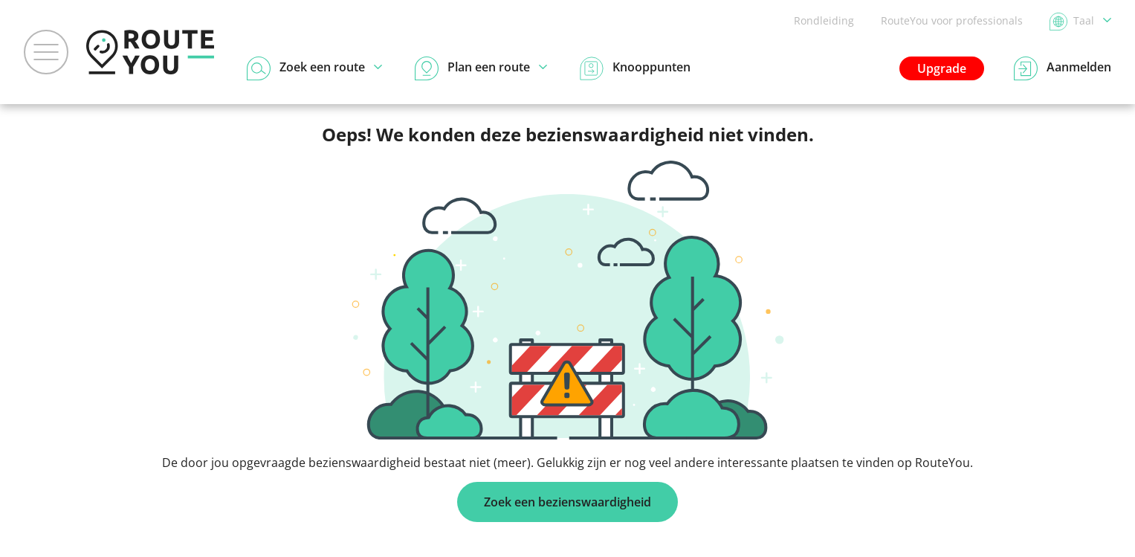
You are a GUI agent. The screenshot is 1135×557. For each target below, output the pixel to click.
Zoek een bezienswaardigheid (567, 502)
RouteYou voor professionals (952, 20)
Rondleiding (824, 20)
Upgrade (941, 68)
